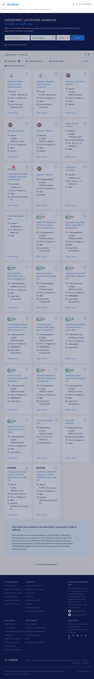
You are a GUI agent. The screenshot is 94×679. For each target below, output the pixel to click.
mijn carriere (10, 620)
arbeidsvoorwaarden (13, 639)
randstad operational (13, 589)
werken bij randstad (34, 660)
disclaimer (76, 663)
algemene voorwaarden (35, 589)
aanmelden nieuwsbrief (35, 611)
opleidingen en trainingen (15, 631)
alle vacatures (10, 585)
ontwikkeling (10, 624)
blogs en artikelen (12, 642)
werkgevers (22, 9)
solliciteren (9, 635)
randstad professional (13, 593)
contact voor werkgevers (36, 631)
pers (27, 639)
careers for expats (12, 604)
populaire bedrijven (12, 600)
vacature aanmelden (34, 585)
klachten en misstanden (35, 642)
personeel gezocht (33, 607)
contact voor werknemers (36, 628)
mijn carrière (33, 9)
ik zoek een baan (9, 9)
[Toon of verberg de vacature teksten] (86, 54)
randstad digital (11, 596)
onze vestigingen (32, 635)
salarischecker (10, 646)
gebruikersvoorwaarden (53, 660)
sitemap (86, 663)
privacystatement (72, 660)
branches (29, 596)
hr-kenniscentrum (33, 600)
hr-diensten (30, 593)
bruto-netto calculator (13, 650)
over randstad (46, 9)
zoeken (77, 38)
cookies (85, 660)
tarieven (29, 604)
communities (10, 628)
